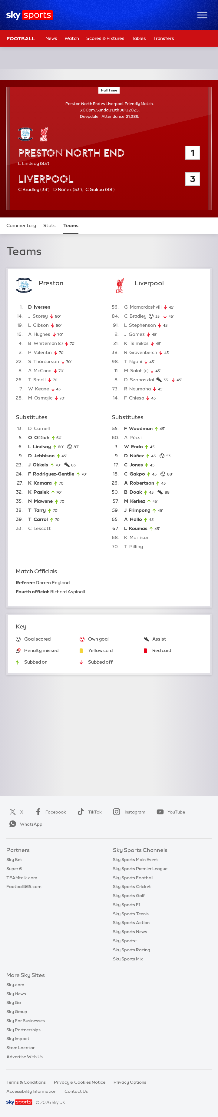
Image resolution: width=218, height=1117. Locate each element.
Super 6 (14, 869)
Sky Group (16, 1011)
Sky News (16, 994)
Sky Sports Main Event (135, 859)
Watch (71, 38)
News (51, 38)
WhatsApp (24, 824)
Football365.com (23, 886)
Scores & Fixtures (105, 38)
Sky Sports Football (133, 878)
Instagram (128, 812)
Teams (70, 225)
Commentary (21, 225)
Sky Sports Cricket (132, 886)
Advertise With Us (24, 1057)
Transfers (163, 38)
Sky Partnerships (23, 1030)
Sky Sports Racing (131, 950)
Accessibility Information (31, 1091)
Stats (49, 225)
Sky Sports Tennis (131, 914)
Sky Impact (17, 1038)
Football (21, 38)
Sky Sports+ (125, 941)
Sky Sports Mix (128, 959)
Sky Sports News (130, 932)
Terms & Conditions (26, 1082)
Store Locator (20, 1048)
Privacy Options (130, 1082)
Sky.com (15, 985)
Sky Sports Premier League (140, 869)
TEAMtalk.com (21, 878)
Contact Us (76, 1091)
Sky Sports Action (131, 922)
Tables (139, 38)
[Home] (29, 15)
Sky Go (13, 1002)
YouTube (169, 812)
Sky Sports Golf (129, 895)
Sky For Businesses (25, 1021)
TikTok (88, 812)
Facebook (49, 812)
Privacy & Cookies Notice (79, 1082)
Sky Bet (14, 859)
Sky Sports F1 (126, 905)
